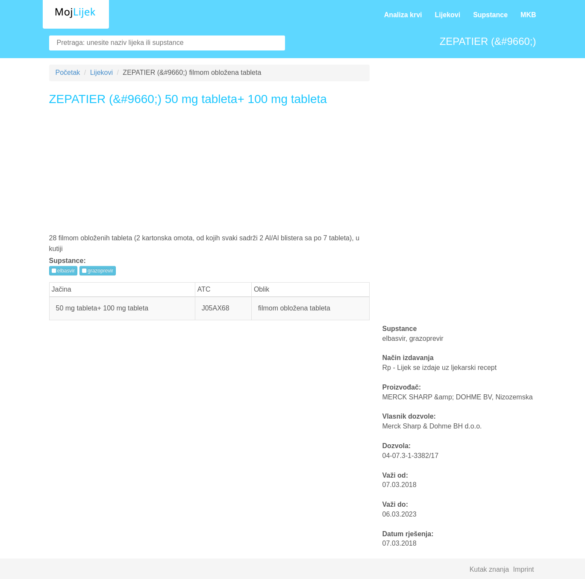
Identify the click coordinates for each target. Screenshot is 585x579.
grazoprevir (97, 271)
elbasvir (63, 271)
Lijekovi (448, 14)
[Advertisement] (209, 173)
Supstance (490, 14)
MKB (528, 14)
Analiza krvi (403, 14)
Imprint (523, 569)
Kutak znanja (489, 569)
